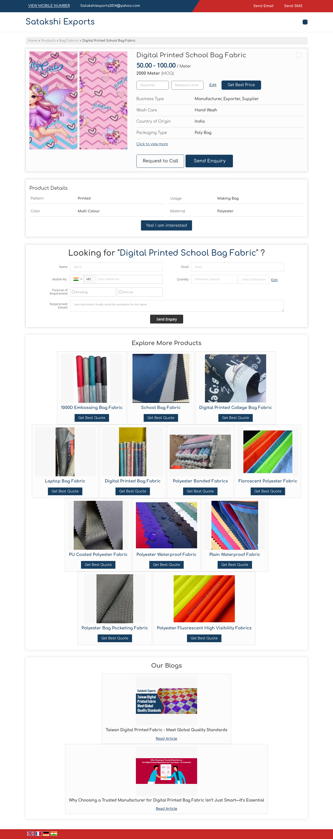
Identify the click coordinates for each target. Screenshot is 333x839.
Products (48, 40)
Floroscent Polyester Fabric (267, 481)
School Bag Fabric (161, 407)
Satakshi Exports (60, 22)
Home (32, 40)
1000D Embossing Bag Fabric (92, 407)
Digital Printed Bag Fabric (133, 481)
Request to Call (160, 160)
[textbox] (187, 85)
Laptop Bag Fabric (65, 481)
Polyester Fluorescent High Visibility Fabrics (204, 628)
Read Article (166, 739)
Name (63, 267)
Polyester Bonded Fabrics (200, 481)
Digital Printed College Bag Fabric (235, 407)
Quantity (183, 279)
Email (185, 267)
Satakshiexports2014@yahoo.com (110, 6)
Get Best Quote (91, 418)
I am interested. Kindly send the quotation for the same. (177, 306)
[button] (49, 6)
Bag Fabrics (68, 40)
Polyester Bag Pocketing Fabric (115, 628)
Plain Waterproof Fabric (234, 554)
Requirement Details (59, 305)
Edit (212, 85)
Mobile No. (60, 279)
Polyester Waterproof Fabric (166, 554)
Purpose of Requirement (59, 291)
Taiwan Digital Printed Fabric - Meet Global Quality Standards (166, 730)
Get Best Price (241, 85)
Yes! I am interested (166, 225)
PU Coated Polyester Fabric (98, 554)
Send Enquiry (210, 160)
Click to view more (152, 144)
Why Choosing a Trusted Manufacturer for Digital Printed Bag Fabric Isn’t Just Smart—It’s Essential (166, 800)
